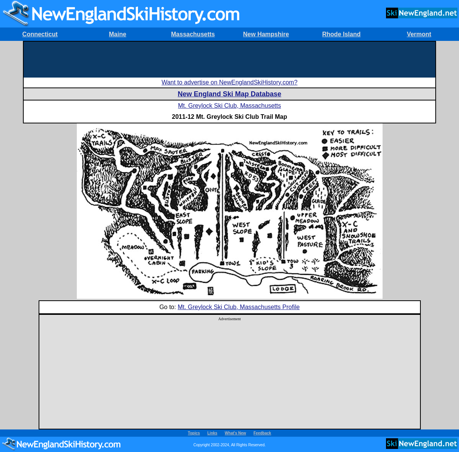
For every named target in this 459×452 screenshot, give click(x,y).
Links (212, 433)
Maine (117, 34)
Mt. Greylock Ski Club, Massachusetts (229, 105)
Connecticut (39, 34)
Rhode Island (341, 34)
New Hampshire (266, 34)
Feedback (262, 433)
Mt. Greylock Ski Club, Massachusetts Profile (239, 307)
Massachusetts (193, 34)
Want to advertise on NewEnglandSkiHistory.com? (230, 82)
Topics (194, 433)
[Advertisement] (229, 59)
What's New (235, 433)
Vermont (419, 34)
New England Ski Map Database (229, 94)
